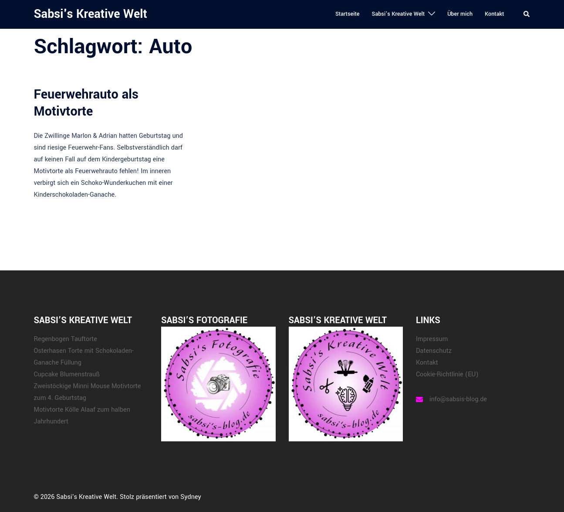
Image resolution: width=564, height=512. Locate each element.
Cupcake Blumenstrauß (67, 374)
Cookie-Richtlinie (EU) (447, 374)
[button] (526, 14)
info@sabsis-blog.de (458, 399)
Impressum (432, 339)
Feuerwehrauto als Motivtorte (86, 102)
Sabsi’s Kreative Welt (398, 14)
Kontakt (494, 14)
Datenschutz (434, 350)
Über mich (460, 14)
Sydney (190, 497)
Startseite (347, 14)
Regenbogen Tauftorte (65, 339)
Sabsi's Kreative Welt (90, 14)
